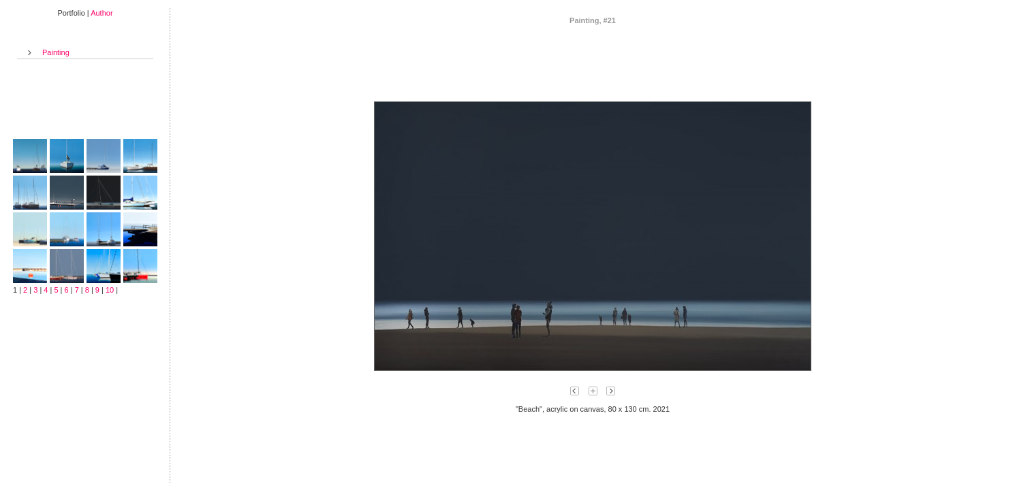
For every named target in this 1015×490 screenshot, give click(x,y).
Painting (55, 52)
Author (101, 13)
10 (110, 290)
